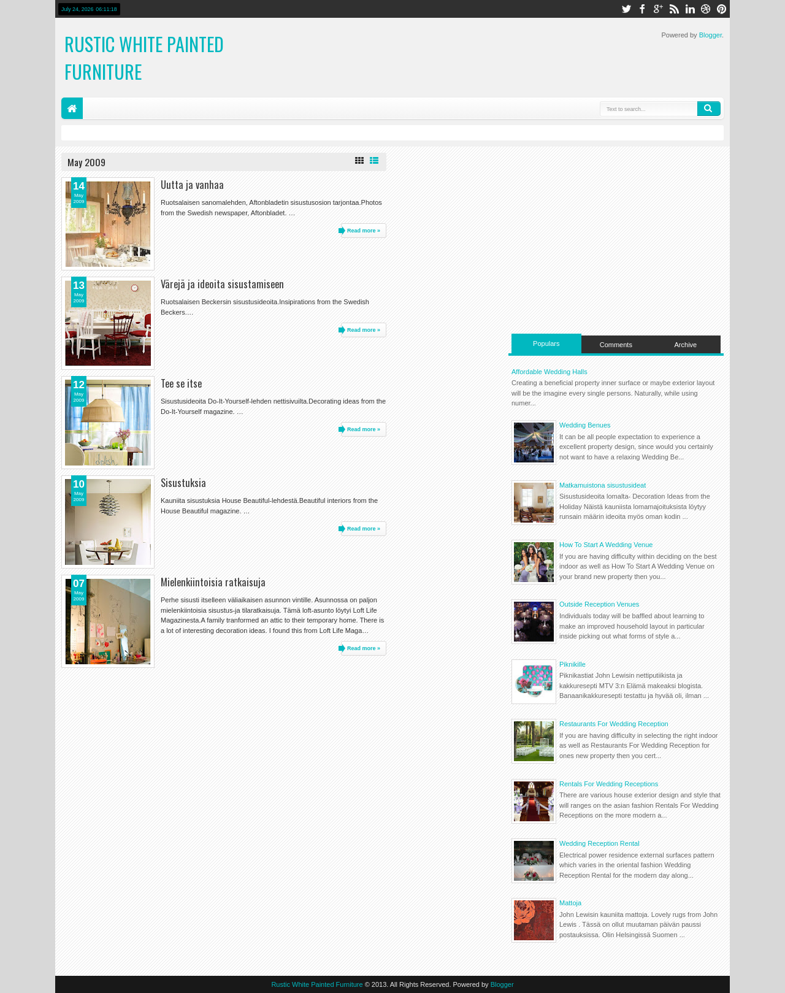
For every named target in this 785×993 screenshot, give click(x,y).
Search (709, 108)
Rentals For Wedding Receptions (608, 784)
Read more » (363, 231)
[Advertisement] (616, 238)
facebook (642, 9)
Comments (616, 344)
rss (674, 9)
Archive (686, 344)
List (374, 161)
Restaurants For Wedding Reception (613, 723)
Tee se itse (181, 383)
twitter (626, 9)
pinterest (722, 9)
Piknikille (572, 664)
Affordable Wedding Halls (549, 371)
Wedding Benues (585, 425)
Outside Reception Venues (599, 604)
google (658, 9)
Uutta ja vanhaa (192, 184)
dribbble (706, 9)
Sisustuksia (183, 482)
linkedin (690, 9)
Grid (359, 161)
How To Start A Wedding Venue (606, 544)
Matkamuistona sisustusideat (602, 485)
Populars (546, 343)
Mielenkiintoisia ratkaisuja (213, 581)
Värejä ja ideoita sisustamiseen (222, 283)
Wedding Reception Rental (599, 843)
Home (72, 108)
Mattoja (570, 903)
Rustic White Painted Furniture (316, 984)
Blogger (710, 35)
